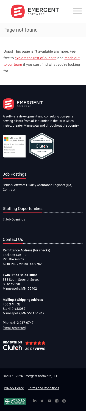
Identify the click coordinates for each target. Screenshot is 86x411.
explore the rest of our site (35, 58)
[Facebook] (56, 401)
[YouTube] (49, 401)
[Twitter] (42, 401)
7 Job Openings (14, 219)
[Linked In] (34, 401)
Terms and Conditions (43, 388)
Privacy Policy (14, 388)
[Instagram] (64, 401)
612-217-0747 (23, 322)
